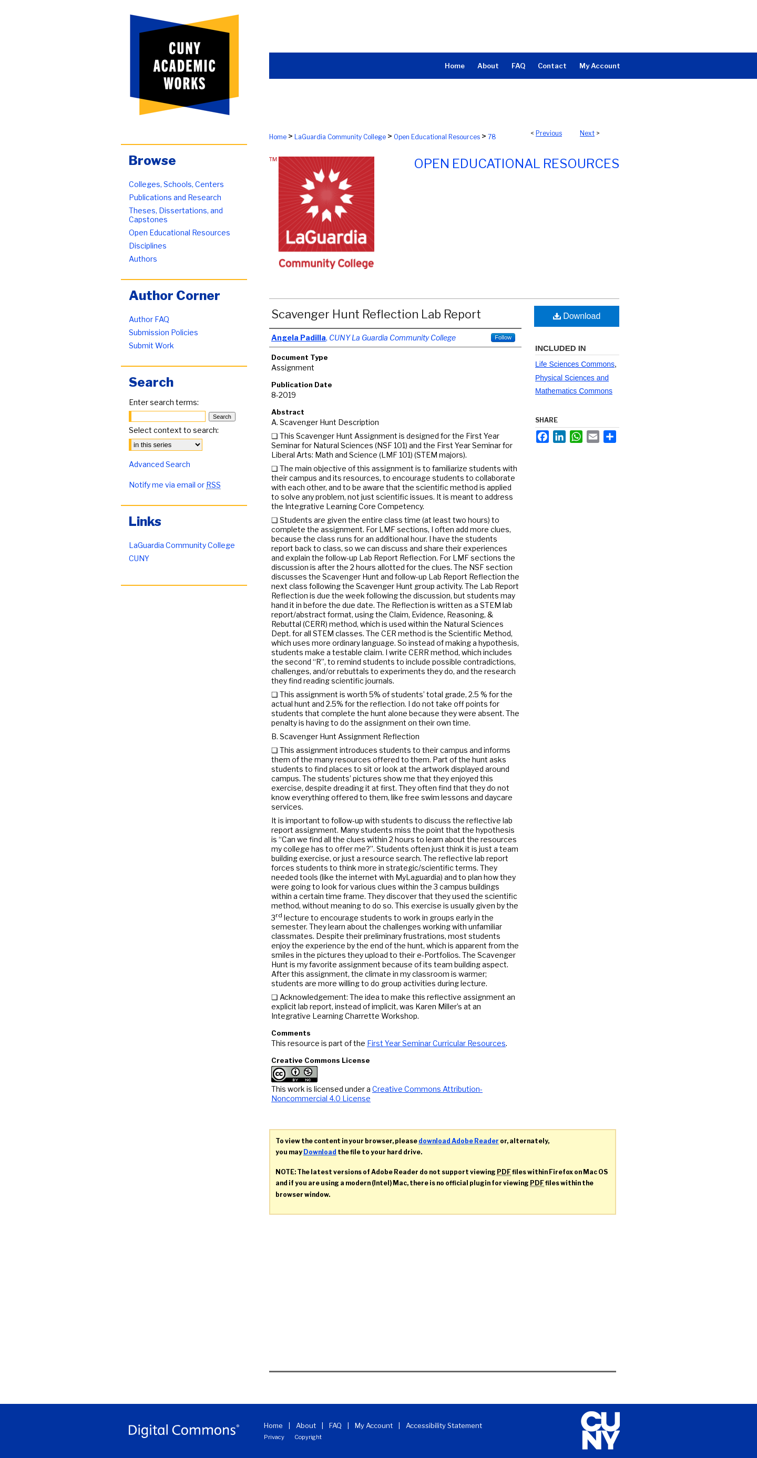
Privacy (274, 1437)
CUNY (139, 558)
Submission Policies (163, 332)
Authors (143, 258)
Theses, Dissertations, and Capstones (176, 215)
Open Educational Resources (437, 137)
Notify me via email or (175, 484)
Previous (549, 133)
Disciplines (148, 245)
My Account (374, 1425)
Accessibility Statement (444, 1425)
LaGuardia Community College (340, 137)
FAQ (335, 1425)
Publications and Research (175, 197)
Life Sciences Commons (575, 364)
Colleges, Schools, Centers (176, 184)
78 (492, 137)
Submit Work (151, 345)
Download (577, 316)
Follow (503, 337)
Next (587, 133)
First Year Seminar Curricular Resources (436, 1043)
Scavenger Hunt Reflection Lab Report (376, 314)
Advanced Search (159, 464)
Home (278, 137)
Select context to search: (174, 430)
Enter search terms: (164, 402)
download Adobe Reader (458, 1141)
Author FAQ (149, 319)
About (306, 1425)
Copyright (308, 1437)
